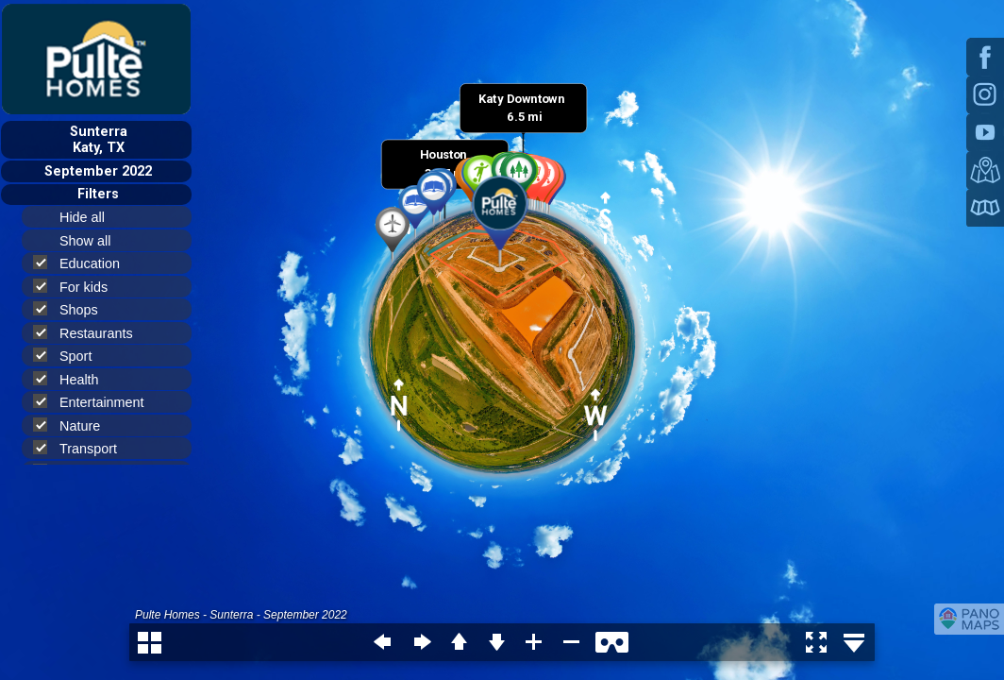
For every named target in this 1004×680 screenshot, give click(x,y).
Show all (92, 240)
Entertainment (96, 402)
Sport (70, 356)
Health (74, 379)
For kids (78, 287)
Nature (74, 425)
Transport (83, 448)
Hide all (90, 217)
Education (84, 263)
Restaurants (91, 333)
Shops (73, 309)
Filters (98, 194)
